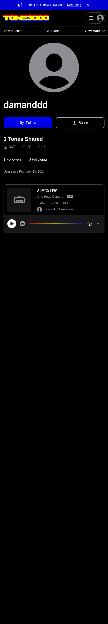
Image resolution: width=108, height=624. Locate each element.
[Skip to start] (22, 223)
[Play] (11, 223)
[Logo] (26, 18)
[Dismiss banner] (88, 5)
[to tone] (19, 200)
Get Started (54, 31)
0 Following (38, 159)
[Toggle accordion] (98, 223)
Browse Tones (12, 31)
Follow (28, 123)
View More (95, 31)
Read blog (74, 5)
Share (80, 123)
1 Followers (13, 159)
